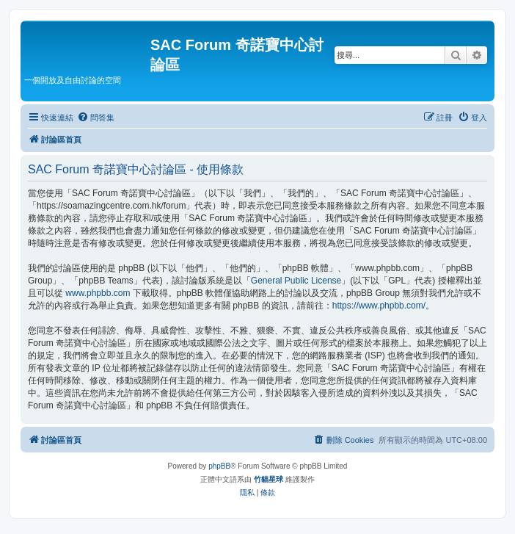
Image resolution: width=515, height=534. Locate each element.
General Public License (296, 280)
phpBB (219, 466)
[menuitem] (95, 117)
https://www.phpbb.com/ (378, 305)
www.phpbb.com (97, 293)
